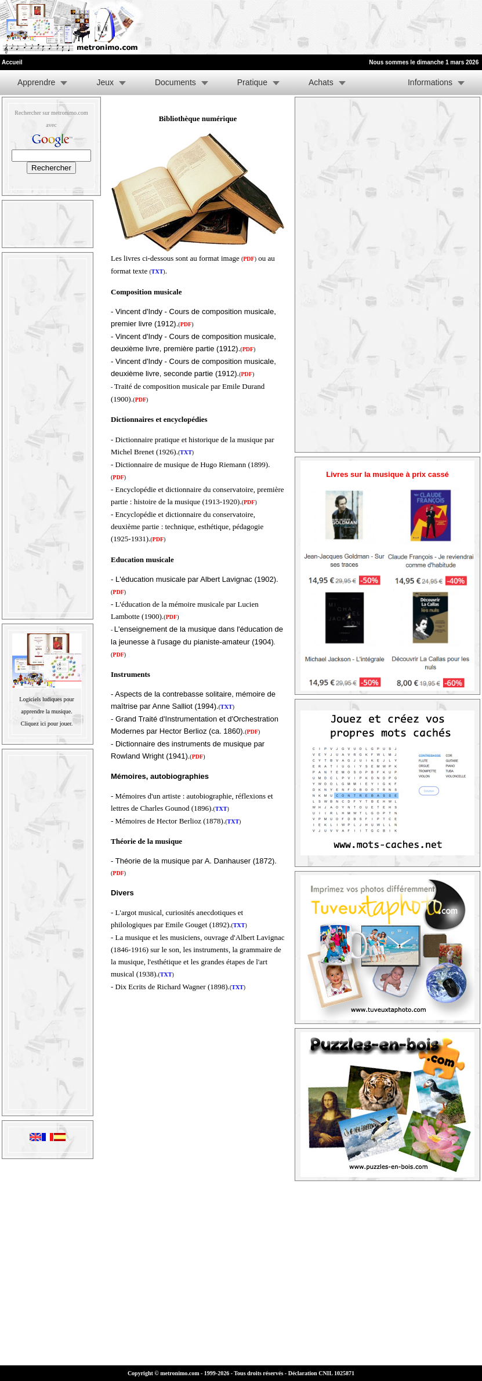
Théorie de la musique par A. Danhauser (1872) (195, 861)
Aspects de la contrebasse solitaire (173, 694)
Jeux (105, 82)
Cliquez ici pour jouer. (47, 723)
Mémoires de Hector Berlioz (158, 821)
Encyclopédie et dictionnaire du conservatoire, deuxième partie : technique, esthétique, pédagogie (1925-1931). (187, 526)
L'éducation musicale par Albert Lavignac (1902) (195, 579)
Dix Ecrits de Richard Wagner (160, 986)
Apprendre (36, 82)
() (171, 617)
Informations (430, 82)
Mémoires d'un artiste (148, 796)
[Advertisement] (339, 27)
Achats (321, 82)
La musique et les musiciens (158, 937)
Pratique (252, 82)
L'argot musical (138, 912)
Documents (175, 82)
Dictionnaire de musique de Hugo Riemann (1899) (192, 464)
